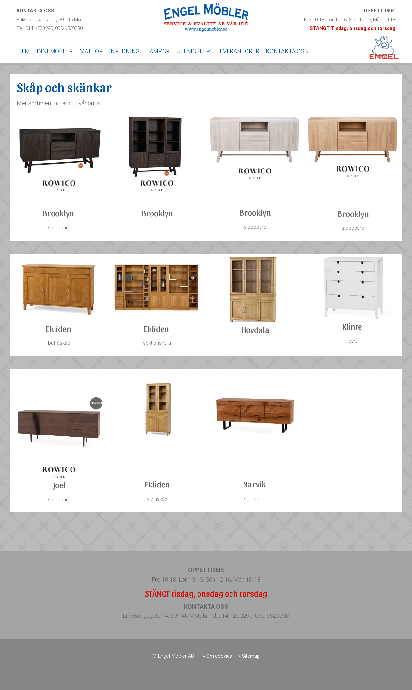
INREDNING (124, 51)
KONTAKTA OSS (287, 51)
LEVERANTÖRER (237, 51)
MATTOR (91, 51)
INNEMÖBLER (55, 51)
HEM (23, 51)
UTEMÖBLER (193, 51)
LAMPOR (158, 51)
